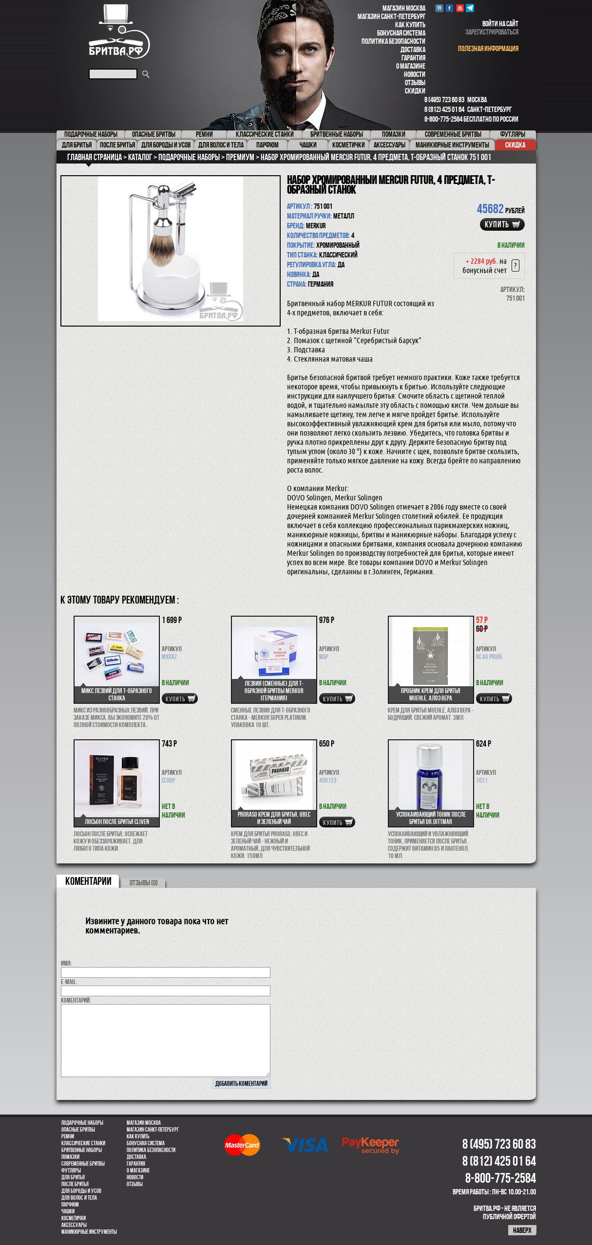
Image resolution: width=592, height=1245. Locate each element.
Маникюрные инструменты (89, 1231)
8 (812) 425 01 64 (444, 109)
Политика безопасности (393, 41)
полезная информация (488, 48)
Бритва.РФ (119, 31)
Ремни (67, 1136)
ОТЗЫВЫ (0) (144, 883)
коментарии (88, 881)
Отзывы (415, 82)
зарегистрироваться (491, 32)
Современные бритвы (83, 1163)
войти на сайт (500, 23)
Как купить (410, 24)
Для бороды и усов (81, 1191)
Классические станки (83, 1143)
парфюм (70, 1204)
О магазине (410, 66)
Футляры (71, 1170)
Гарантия (413, 58)
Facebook (449, 8)
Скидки (415, 91)
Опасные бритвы (78, 1129)
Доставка (413, 49)
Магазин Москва (403, 8)
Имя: (66, 963)
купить (497, 224)
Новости (414, 74)
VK (439, 8)
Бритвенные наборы (81, 1150)
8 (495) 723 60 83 (444, 99)
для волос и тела (79, 1197)
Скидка (515, 145)
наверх (522, 1230)
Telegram (470, 8)
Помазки (70, 1156)
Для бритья (73, 1177)
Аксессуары (74, 1225)
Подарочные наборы (82, 1122)
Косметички (73, 1218)
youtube (460, 8)
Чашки (68, 1211)
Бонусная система (401, 33)
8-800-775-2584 (443, 119)
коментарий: (76, 1000)
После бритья (75, 1184)
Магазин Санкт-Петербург (391, 16)
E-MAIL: (69, 982)
